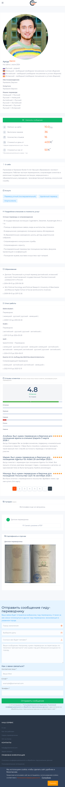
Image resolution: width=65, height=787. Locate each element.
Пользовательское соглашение (13, 764)
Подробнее (46, 778)
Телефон (6, 688)
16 (46, 137)
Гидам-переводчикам (10, 735)
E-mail (5, 679)
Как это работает (8, 731)
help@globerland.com (10, 748)
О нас (4, 728)
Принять (52, 783)
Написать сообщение (32, 120)
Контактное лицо (9, 669)
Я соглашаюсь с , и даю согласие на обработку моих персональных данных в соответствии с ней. (34, 707)
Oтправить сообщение (32, 701)
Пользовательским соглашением (35, 705)
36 (46, 131)
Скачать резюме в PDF (32, 526)
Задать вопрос (7, 751)
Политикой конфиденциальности (28, 778)
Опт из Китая (6, 739)
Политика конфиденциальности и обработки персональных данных (27, 760)
